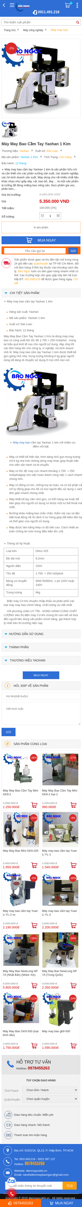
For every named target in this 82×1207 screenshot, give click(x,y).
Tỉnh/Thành (11, 1090)
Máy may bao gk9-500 (56, 1031)
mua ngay (41, 675)
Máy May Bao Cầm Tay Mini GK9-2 (20, 792)
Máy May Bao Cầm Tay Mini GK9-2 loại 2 (59, 792)
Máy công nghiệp (33, 30)
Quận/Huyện (12, 1099)
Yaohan (24, 151)
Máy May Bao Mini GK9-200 (20, 850)
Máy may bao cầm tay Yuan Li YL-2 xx (20, 912)
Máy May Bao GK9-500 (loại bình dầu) (20, 1033)
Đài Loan (52, 151)
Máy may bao (59, 30)
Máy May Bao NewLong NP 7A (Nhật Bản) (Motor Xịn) (20, 972)
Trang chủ (10, 30)
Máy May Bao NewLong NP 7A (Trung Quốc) (59, 972)
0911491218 (32, 279)
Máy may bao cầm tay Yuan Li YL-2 (59, 912)
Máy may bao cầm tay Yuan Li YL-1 (59, 852)
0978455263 (39, 1068)
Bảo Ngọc (24, 271)
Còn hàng (65, 157)
